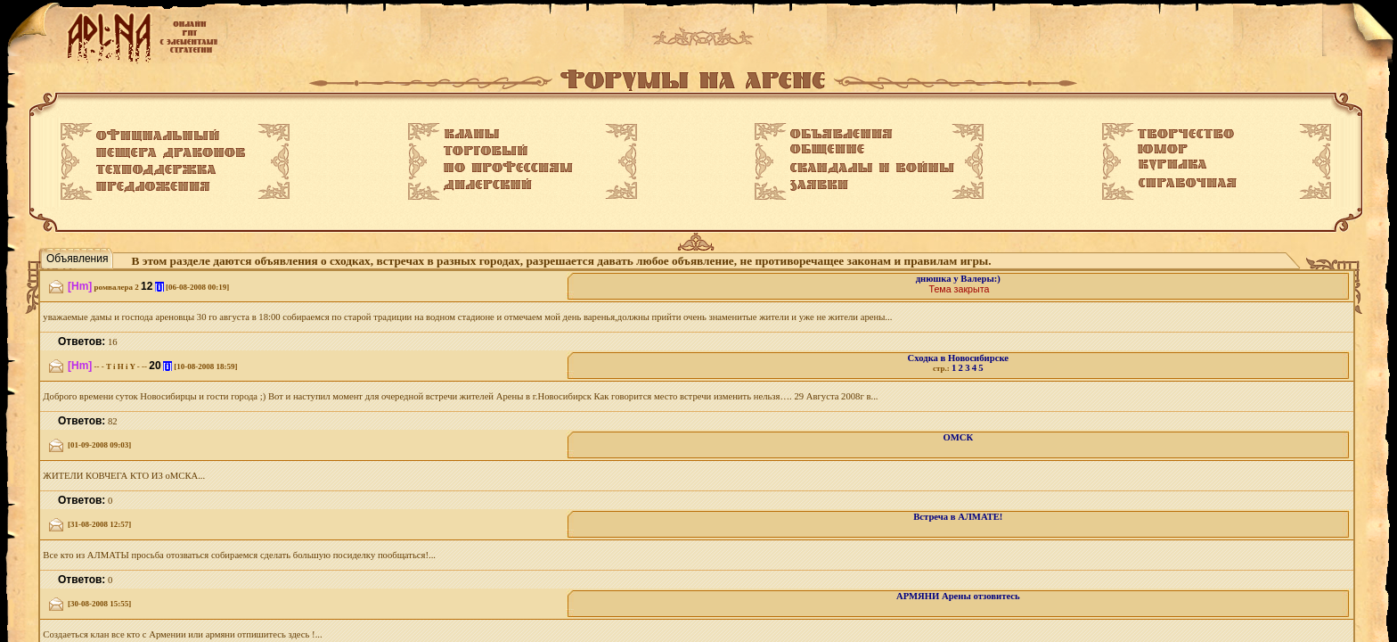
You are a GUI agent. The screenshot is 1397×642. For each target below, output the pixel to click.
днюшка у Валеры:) (958, 279)
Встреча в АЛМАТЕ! (957, 517)
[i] (159, 287)
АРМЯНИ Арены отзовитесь (958, 596)
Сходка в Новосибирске (958, 358)
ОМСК (958, 437)
